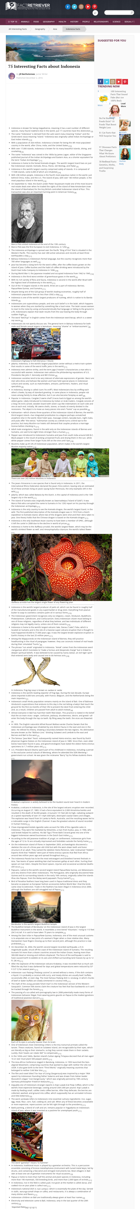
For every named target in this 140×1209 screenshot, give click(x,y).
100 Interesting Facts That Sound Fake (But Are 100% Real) (119, 96)
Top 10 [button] (12, 21)
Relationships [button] (101, 21)
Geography (40, 29)
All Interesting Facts (18, 29)
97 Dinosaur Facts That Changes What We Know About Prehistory (108, 152)
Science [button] (116, 21)
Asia (55, 29)
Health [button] (62, 21)
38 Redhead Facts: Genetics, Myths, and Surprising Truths (108, 166)
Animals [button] (25, 21)
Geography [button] (49, 21)
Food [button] (36, 21)
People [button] (86, 21)
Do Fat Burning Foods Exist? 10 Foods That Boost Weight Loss (107, 123)
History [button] (74, 21)
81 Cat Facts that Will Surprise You (107, 134)
